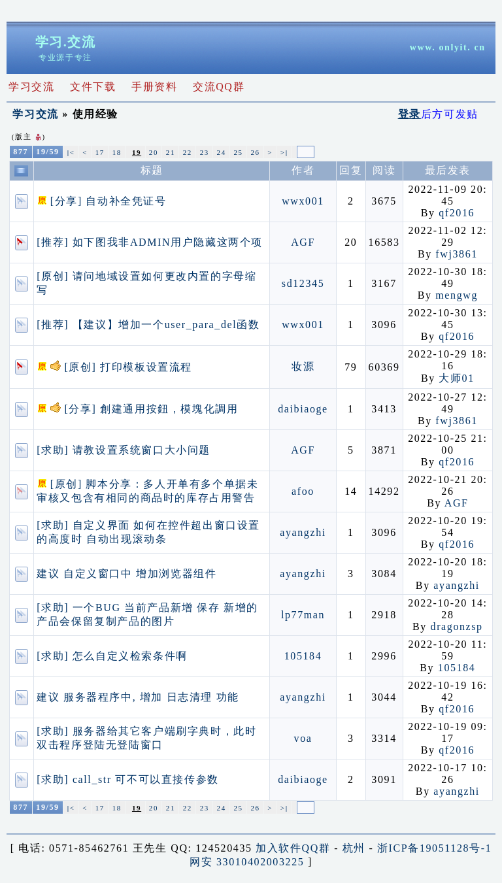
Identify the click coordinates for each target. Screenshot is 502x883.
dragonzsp (457, 626)
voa (303, 738)
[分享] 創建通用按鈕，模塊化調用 (137, 408)
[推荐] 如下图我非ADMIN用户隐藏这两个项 (150, 242)
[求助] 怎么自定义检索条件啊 (112, 655)
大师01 (456, 378)
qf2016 (457, 212)
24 (221, 152)
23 (204, 152)
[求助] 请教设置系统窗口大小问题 (123, 450)
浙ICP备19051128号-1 (434, 848)
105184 (303, 655)
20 (153, 152)
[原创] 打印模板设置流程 (114, 367)
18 (117, 152)
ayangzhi (303, 532)
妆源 (303, 366)
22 (187, 152)
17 (100, 152)
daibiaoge (303, 408)
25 (238, 152)
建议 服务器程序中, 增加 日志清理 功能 (138, 697)
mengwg (456, 295)
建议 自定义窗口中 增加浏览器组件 (126, 573)
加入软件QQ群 (293, 848)
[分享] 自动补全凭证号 (101, 201)
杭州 (354, 848)
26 (254, 152)
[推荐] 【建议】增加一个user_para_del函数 (148, 324)
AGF (303, 242)
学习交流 (35, 114)
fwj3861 (456, 253)
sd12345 (303, 283)
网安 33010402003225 (247, 861)
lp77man (303, 614)
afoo (303, 491)
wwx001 (303, 201)
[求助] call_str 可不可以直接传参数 (128, 779)
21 (170, 152)
